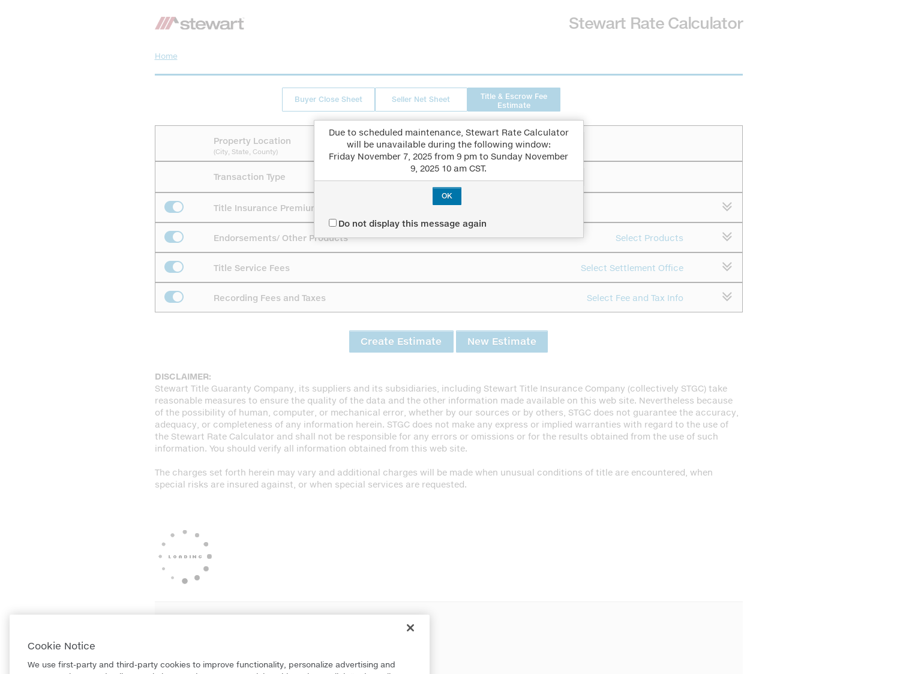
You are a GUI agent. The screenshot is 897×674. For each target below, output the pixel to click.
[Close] (410, 640)
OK (447, 195)
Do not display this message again (408, 223)
